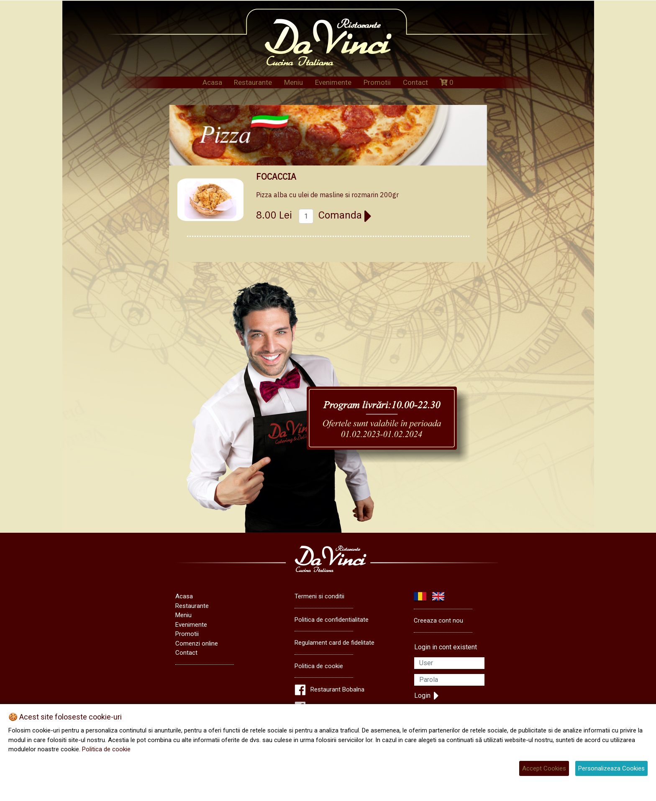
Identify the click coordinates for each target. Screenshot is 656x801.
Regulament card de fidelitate (334, 642)
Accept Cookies (544, 768)
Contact (415, 82)
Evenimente (333, 82)
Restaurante (253, 82)
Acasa (212, 82)
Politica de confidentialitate (332, 619)
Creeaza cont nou (438, 620)
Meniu (293, 82)
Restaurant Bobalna (337, 689)
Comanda (345, 215)
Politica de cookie (319, 666)
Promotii (377, 82)
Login (426, 695)
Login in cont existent (445, 647)
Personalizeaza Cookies (611, 768)
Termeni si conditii (319, 596)
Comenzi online (196, 643)
